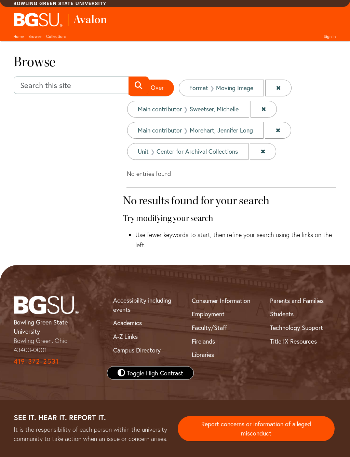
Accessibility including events (142, 305)
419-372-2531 (36, 361)
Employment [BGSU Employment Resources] (208, 314)
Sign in (330, 36)
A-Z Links (125, 336)
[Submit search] (139, 85)
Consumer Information (221, 300)
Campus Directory (137, 350)
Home (18, 36)
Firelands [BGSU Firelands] (203, 341)
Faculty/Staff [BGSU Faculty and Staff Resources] (209, 327)
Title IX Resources (293, 341)
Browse (34, 36)
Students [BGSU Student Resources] (282, 314)
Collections (56, 36)
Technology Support (296, 327)
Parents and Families (297, 300)
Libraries (203, 354)
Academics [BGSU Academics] (127, 323)
